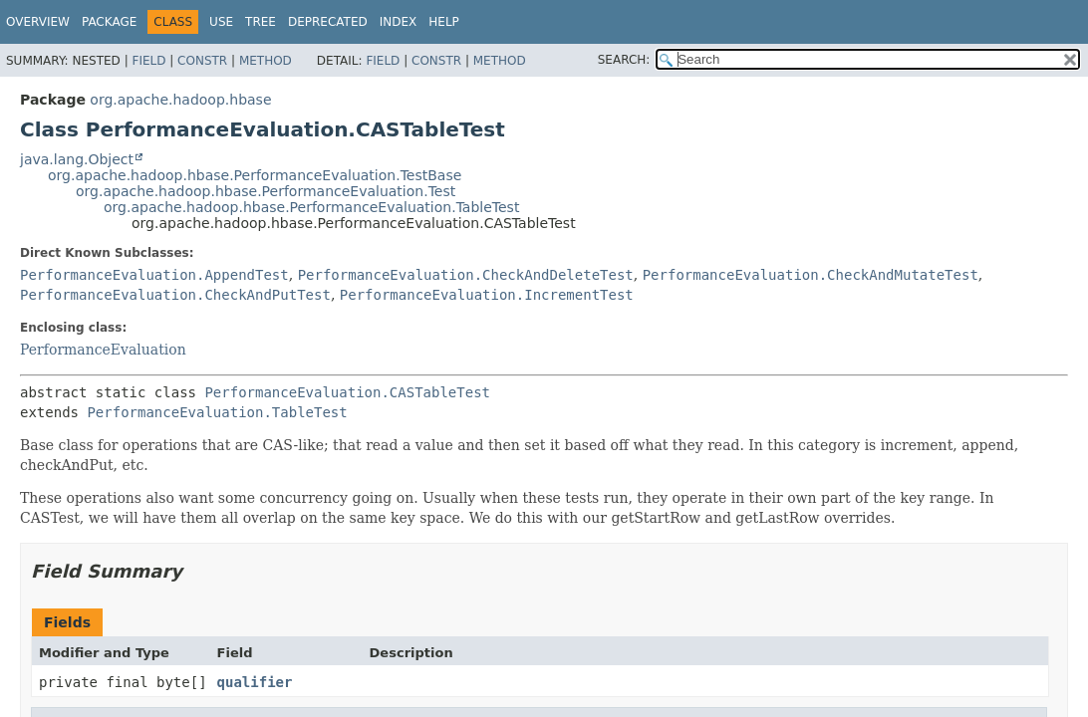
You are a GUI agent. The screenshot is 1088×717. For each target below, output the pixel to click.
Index (398, 22)
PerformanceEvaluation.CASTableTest (347, 392)
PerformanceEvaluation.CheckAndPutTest (175, 295)
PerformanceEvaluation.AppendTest (154, 275)
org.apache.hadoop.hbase (180, 100)
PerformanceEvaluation (103, 350)
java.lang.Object (77, 159)
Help (443, 22)
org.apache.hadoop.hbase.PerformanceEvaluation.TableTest (311, 207)
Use (221, 22)
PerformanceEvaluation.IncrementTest (487, 295)
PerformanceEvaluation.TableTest (217, 412)
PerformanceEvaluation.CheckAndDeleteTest (466, 275)
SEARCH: (624, 60)
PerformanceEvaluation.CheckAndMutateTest (810, 275)
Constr (202, 61)
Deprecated (328, 22)
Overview (38, 22)
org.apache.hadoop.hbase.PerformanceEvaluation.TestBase (254, 175)
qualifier (255, 682)
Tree (260, 22)
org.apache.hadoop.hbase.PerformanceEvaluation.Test (265, 191)
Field (148, 61)
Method (265, 61)
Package (109, 22)
